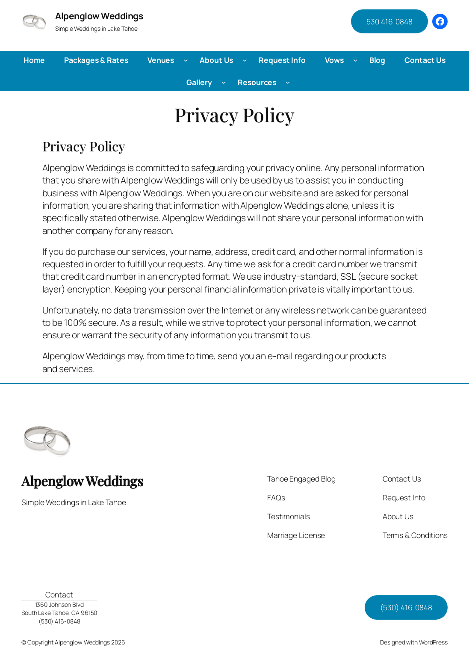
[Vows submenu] (355, 60)
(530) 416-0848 (406, 607)
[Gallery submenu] (223, 82)
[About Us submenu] (244, 60)
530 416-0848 (389, 21)
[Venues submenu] (185, 60)
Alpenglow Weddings (99, 16)
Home (34, 60)
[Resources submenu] (288, 82)
